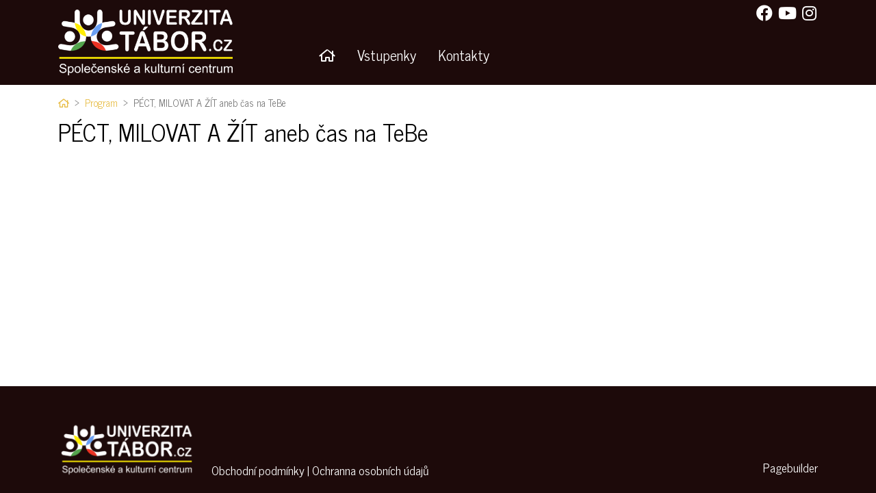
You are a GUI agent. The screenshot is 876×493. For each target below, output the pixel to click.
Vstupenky (386, 54)
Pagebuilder (790, 468)
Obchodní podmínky (258, 470)
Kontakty (463, 54)
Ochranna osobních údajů (370, 470)
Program (101, 102)
